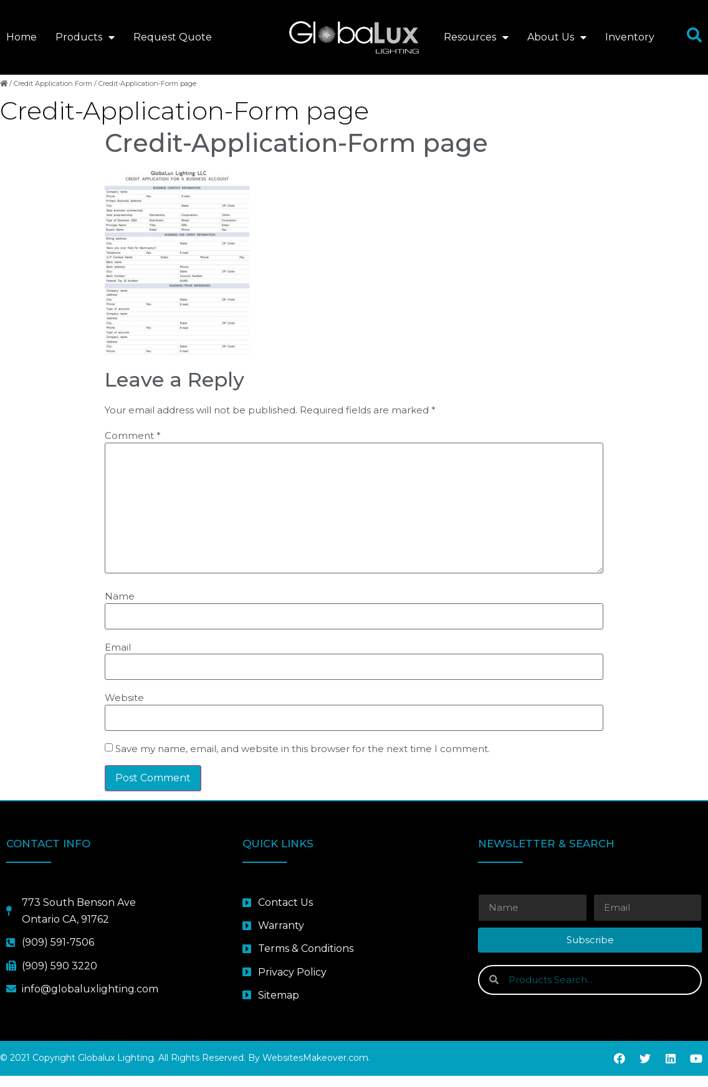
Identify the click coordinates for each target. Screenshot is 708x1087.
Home (21, 37)
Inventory (629, 37)
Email (118, 658)
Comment (133, 447)
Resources (476, 37)
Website (124, 709)
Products (85, 37)
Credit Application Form (53, 94)
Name (120, 607)
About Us (556, 37)
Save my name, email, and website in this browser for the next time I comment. (302, 760)
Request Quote (172, 37)
